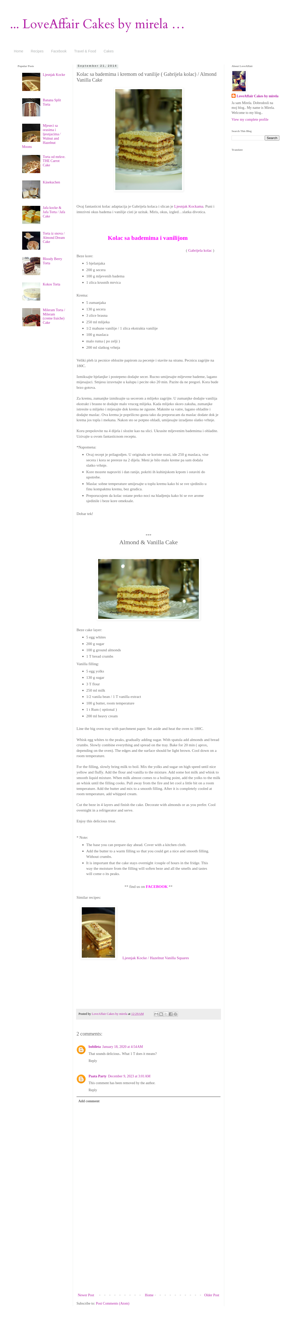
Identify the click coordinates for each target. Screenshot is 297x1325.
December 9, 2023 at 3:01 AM (129, 1076)
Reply (93, 1061)
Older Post (211, 1295)
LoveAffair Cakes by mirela (110, 1014)
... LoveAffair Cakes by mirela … (97, 24)
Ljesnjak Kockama (188, 206)
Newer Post (86, 1295)
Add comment (88, 1101)
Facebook (58, 51)
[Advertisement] (148, 1254)
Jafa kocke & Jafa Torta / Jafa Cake (54, 212)
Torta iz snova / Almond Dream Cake (54, 238)
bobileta (95, 1047)
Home (18, 51)
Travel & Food (85, 51)
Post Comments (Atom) (112, 1303)
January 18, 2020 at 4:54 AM (122, 1047)
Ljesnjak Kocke (54, 75)
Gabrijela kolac (200, 250)
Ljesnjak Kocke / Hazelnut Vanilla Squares (155, 958)
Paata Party (97, 1076)
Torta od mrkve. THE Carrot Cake (54, 161)
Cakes (109, 51)
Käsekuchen (51, 182)
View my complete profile (250, 119)
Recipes (37, 51)
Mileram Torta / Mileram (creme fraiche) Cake (54, 316)
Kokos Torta (51, 284)
